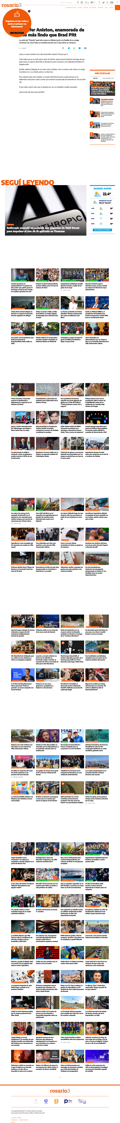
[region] (60, 17)
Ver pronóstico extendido (102, 230)
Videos (111, 7)
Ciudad (80, 7)
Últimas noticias (70, 7)
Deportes (100, 7)
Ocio (106, 7)
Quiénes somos (16, 1118)
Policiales (92, 7)
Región (86, 7)
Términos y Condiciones (19, 1120)
